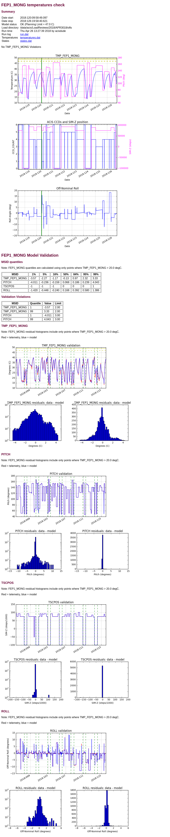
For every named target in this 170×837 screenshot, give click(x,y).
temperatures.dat (30, 37)
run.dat (24, 34)
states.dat (26, 41)
